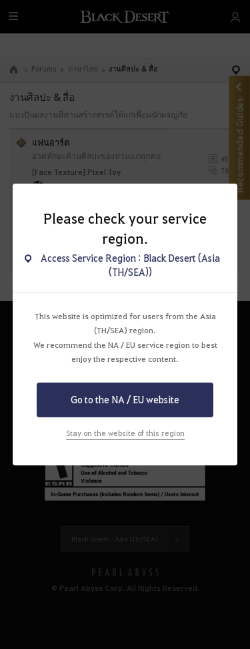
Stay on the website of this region (125, 433)
